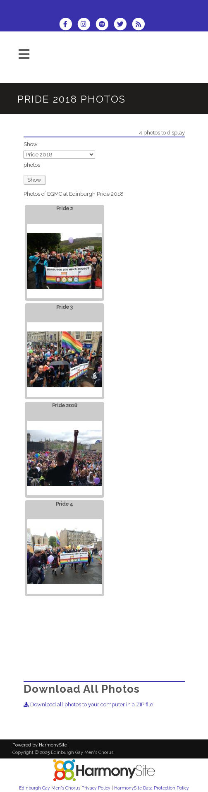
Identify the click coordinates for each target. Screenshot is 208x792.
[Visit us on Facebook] (68, 25)
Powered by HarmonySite (39, 745)
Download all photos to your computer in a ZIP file (88, 704)
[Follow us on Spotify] (105, 25)
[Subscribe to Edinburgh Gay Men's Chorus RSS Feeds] (140, 25)
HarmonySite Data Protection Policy (151, 787)
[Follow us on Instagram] (86, 25)
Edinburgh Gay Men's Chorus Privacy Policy (64, 787)
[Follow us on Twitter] (123, 25)
